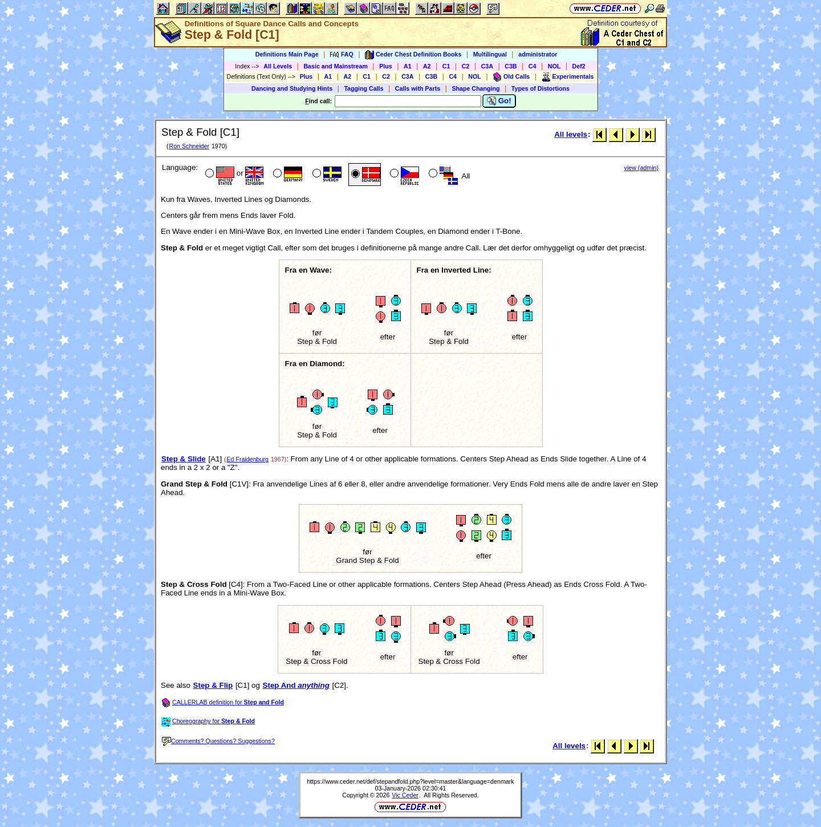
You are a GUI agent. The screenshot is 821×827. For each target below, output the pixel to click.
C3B (511, 66)
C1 (446, 66)
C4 (533, 66)
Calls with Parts (417, 88)
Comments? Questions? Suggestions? (218, 740)
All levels (570, 134)
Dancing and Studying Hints (291, 88)
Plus (385, 66)
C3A (487, 66)
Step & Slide (183, 459)
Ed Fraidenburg (247, 459)
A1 (408, 66)
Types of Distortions (540, 88)
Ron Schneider (189, 146)
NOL (554, 66)
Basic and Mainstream (335, 66)
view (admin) (641, 167)
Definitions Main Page (287, 54)
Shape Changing (475, 88)
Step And (296, 685)
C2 (466, 66)
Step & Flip (213, 685)
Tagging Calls (363, 88)
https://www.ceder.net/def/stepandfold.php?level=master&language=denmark (410, 781)
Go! (499, 101)
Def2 (579, 66)
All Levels (277, 66)
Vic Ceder (405, 795)
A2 (427, 66)
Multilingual (490, 54)
